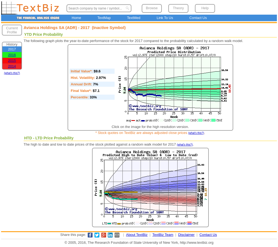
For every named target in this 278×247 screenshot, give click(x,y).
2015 (12, 61)
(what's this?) (12, 73)
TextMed (133, 18)
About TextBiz (136, 235)
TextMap (104, 18)
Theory (178, 8)
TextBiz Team (162, 235)
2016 (12, 55)
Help (205, 8)
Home (76, 18)
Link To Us (165, 18)
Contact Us (198, 18)
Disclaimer (186, 235)
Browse (151, 8)
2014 (12, 66)
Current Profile (12, 30)
